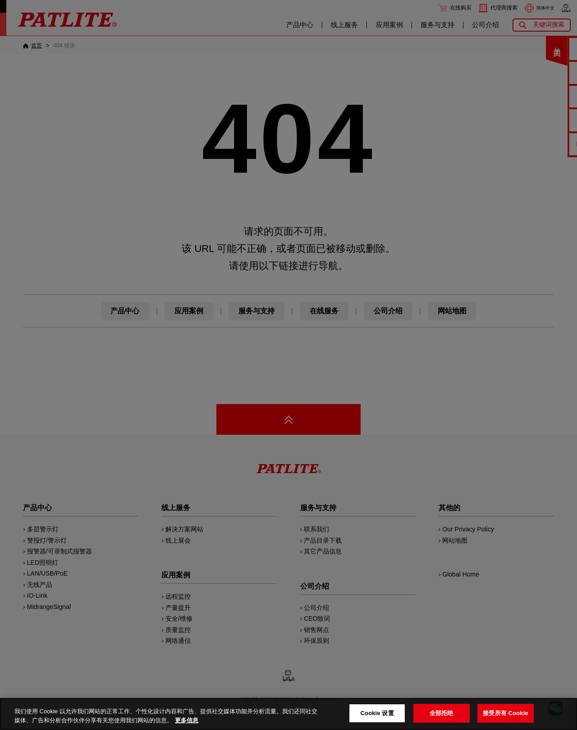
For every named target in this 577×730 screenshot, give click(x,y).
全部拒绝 (441, 713)
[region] (288, 714)
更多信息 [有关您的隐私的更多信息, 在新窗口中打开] (186, 720)
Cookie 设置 (377, 713)
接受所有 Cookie (505, 713)
